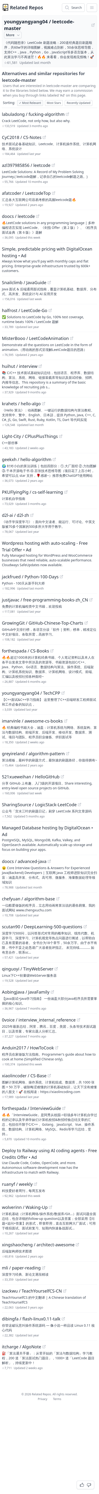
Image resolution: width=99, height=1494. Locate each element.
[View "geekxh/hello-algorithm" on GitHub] (54, 459)
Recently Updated (78, 103)
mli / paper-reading (21, 1268)
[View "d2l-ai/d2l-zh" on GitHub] (32, 515)
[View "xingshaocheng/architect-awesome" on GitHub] (77, 1245)
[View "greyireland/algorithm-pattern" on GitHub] (67, 753)
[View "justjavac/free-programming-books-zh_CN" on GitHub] (91, 600)
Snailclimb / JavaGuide (24, 282)
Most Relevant (30, 103)
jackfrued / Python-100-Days (30, 577)
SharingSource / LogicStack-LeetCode (39, 804)
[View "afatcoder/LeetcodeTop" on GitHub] (53, 193)
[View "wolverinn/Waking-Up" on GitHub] (50, 1207)
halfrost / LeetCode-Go (24, 310)
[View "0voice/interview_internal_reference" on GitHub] (78, 1020)
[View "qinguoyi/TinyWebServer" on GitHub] (56, 969)
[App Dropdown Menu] (92, 7)
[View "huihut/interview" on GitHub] (40, 366)
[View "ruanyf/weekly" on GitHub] (35, 1184)
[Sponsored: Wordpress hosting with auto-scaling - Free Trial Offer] (49, 553)
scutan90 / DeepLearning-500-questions (42, 926)
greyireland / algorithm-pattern (33, 753)
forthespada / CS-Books (25, 651)
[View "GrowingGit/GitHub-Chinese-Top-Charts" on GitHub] (86, 623)
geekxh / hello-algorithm (26, 459)
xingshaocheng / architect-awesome (38, 1245)
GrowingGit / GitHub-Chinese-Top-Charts (42, 623)
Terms (57, 1399)
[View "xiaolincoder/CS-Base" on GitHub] (49, 1076)
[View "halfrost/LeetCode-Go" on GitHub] (50, 310)
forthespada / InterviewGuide (31, 1108)
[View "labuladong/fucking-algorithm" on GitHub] (67, 114)
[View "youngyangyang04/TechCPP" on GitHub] (63, 693)
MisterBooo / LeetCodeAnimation (35, 338)
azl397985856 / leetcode (26, 165)
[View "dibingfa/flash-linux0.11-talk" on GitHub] (63, 1319)
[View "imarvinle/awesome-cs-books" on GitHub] (66, 721)
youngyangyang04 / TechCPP (31, 693)
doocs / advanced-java (24, 861)
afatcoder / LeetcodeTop (26, 193)
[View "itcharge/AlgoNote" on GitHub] (44, 1347)
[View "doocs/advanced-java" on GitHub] (49, 861)
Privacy (42, 1399)
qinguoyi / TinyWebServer (27, 969)
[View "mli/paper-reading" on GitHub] (43, 1268)
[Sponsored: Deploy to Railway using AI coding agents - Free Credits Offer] (49, 1161)
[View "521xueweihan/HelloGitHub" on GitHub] (62, 777)
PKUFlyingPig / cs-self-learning (32, 492)
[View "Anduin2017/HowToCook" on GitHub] (57, 1048)
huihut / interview (19, 366)
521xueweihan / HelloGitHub (30, 777)
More (13, 35)
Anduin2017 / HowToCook (28, 1048)
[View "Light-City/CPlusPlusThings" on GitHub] (61, 436)
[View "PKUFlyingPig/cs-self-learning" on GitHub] (66, 492)
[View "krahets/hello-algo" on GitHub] (43, 404)
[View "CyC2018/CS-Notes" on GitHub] (44, 137)
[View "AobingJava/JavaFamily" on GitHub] (52, 992)
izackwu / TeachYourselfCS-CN (32, 1291)
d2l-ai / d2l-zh (15, 515)
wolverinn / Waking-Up (25, 1207)
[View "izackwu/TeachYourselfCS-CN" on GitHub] (65, 1291)
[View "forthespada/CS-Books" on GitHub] (52, 651)
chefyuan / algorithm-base (28, 899)
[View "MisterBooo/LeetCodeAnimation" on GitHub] (72, 338)
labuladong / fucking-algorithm (33, 114)
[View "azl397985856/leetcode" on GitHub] (53, 165)
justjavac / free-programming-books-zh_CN (45, 600)
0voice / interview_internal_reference (39, 1020)
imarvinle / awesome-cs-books (32, 721)
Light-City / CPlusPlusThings (30, 436)
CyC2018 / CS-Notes (21, 137)
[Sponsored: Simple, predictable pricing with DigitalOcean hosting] (49, 259)
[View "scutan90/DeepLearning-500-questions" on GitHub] (85, 927)
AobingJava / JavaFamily (26, 992)
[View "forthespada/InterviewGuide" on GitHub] (64, 1108)
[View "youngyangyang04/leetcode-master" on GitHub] (93, 25)
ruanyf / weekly (17, 1184)
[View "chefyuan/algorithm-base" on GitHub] (58, 899)
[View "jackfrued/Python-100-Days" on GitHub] (61, 577)
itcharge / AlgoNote (21, 1347)
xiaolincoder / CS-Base (24, 1075)
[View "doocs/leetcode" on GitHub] (38, 216)
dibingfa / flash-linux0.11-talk (31, 1319)
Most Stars (54, 103)
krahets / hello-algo (21, 403)
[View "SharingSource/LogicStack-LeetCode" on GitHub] (79, 804)
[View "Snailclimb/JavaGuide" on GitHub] (49, 282)
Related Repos (26, 7)
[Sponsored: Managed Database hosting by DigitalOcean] (49, 838)
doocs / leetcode (18, 216)
